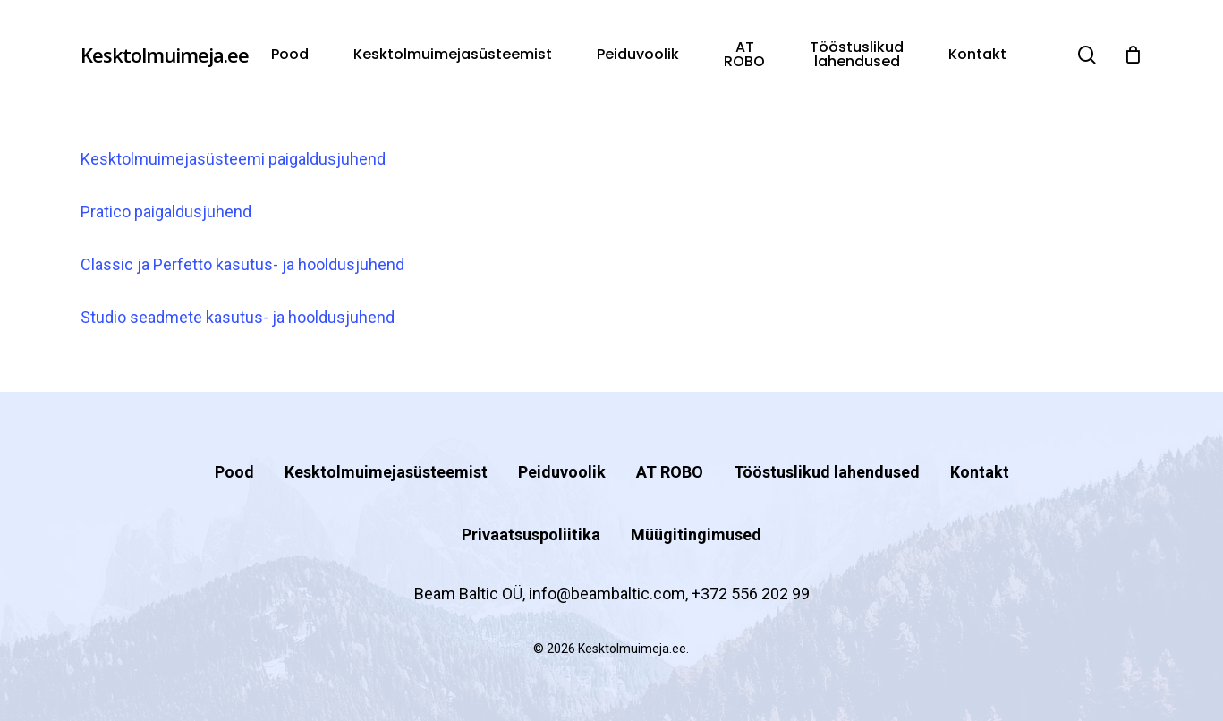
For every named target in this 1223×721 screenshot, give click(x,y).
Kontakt (979, 471)
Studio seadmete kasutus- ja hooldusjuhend (238, 317)
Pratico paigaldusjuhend (166, 211)
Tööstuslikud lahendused (827, 471)
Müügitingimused (696, 534)
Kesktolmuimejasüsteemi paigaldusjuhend (233, 158)
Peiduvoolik (562, 471)
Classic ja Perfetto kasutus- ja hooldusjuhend (242, 264)
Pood (234, 471)
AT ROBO (669, 471)
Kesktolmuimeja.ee (165, 54)
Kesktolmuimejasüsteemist (386, 471)
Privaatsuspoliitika (531, 534)
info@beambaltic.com (607, 593)
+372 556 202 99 (751, 593)
